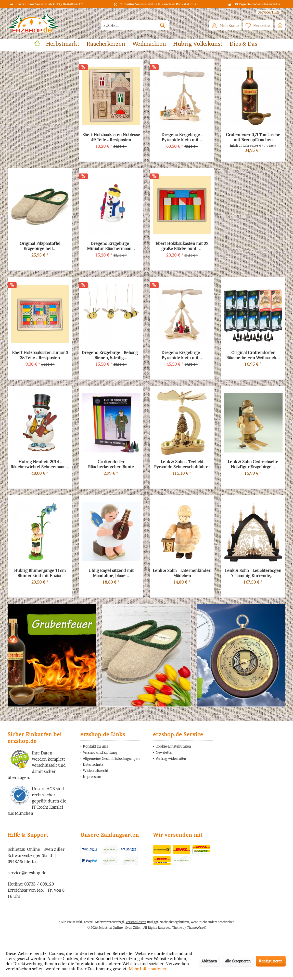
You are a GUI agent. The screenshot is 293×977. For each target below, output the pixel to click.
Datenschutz (93, 764)
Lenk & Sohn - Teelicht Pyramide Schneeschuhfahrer (182, 464)
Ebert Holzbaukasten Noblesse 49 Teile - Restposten (111, 137)
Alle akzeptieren (238, 961)
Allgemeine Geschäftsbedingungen (111, 758)
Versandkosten (136, 922)
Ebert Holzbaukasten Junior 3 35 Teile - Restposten (40, 355)
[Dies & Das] (243, 44)
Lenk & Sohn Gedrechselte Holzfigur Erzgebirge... (253, 464)
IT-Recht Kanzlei (47, 807)
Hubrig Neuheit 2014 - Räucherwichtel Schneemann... (39, 464)
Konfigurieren (271, 961)
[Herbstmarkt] (62, 44)
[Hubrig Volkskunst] (198, 44)
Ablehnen (209, 961)
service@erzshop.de (27, 872)
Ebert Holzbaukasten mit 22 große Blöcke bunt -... (182, 246)
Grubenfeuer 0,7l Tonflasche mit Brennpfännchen (253, 137)
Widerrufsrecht (95, 770)
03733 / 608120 (39, 884)
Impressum (92, 776)
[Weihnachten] (149, 44)
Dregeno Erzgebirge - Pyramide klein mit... (181, 355)
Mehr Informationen (148, 968)
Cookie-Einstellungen (173, 746)
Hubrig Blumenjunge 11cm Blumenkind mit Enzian (40, 573)
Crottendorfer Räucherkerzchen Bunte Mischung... (111, 464)
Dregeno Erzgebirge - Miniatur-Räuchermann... (111, 246)
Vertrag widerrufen (171, 758)
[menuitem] (268, 12)
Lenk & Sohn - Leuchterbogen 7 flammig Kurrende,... (253, 573)
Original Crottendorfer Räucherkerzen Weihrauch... (253, 355)
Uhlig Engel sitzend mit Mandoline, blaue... (111, 573)
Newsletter (164, 752)
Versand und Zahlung (100, 752)
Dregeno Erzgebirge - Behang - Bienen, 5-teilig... (111, 355)
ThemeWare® (196, 927)
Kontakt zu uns (95, 746)
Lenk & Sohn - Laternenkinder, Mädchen (182, 573)
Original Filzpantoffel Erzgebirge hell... (40, 246)
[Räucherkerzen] (106, 44)
